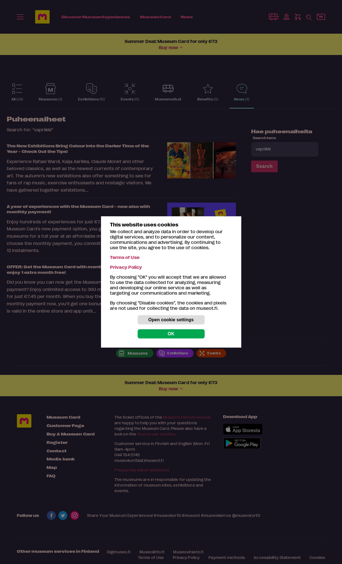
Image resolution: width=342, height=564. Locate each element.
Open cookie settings (171, 319)
